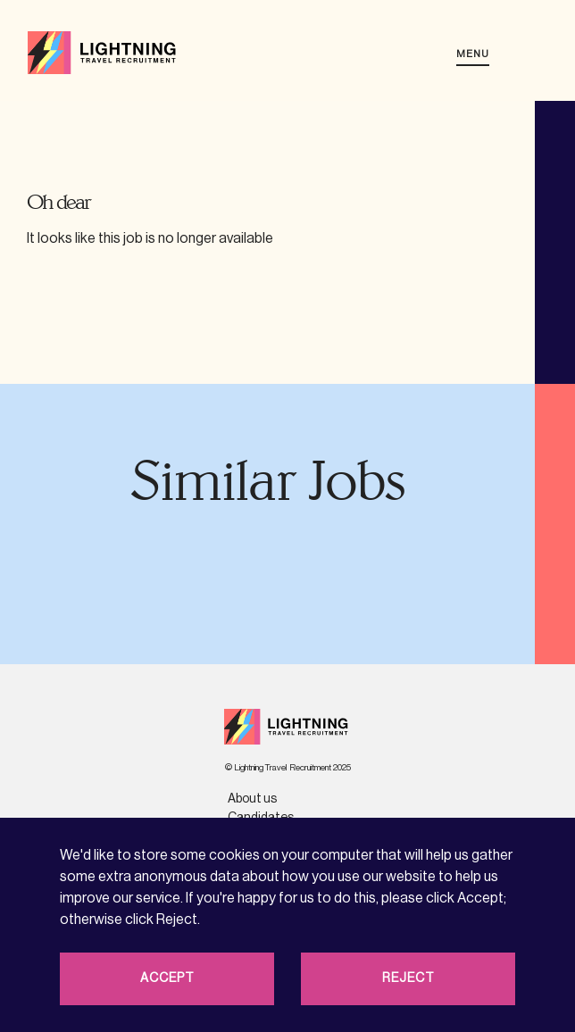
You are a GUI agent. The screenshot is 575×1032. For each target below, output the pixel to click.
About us (252, 799)
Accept (167, 978)
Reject (408, 978)
